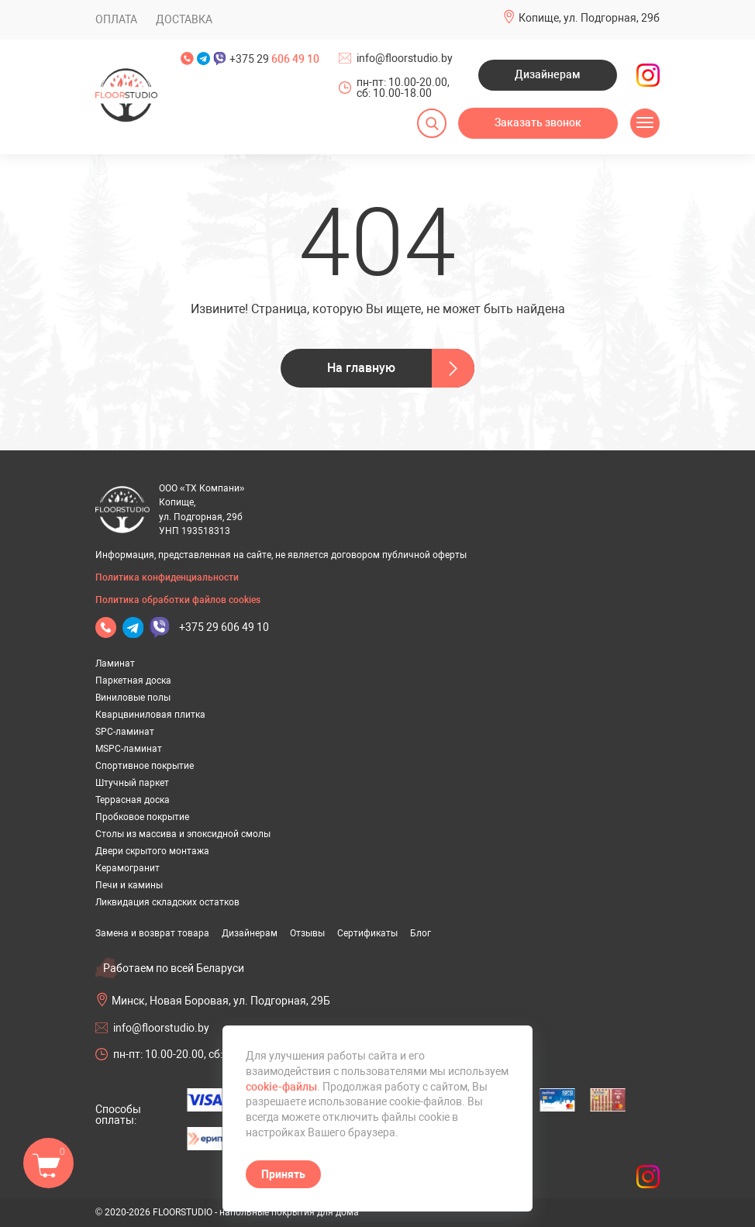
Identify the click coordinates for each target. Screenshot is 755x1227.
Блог (420, 933)
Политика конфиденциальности (167, 577)
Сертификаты (367, 933)
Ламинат (115, 663)
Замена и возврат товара (152, 933)
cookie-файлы (281, 1087)
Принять (283, 1174)
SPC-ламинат (124, 731)
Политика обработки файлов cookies (177, 600)
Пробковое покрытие (142, 817)
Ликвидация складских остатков (167, 902)
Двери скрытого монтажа (152, 851)
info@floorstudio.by (405, 58)
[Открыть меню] (645, 123)
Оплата (116, 19)
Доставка (184, 19)
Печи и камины (129, 885)
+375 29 (274, 58)
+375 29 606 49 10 (224, 627)
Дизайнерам (548, 74)
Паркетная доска (133, 680)
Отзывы (307, 933)
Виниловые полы (133, 697)
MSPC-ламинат (128, 748)
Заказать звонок (538, 122)
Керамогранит (127, 868)
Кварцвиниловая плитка (150, 714)
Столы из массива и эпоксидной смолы (183, 834)
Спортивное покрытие (144, 765)
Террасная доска (132, 799)
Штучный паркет (132, 782)
